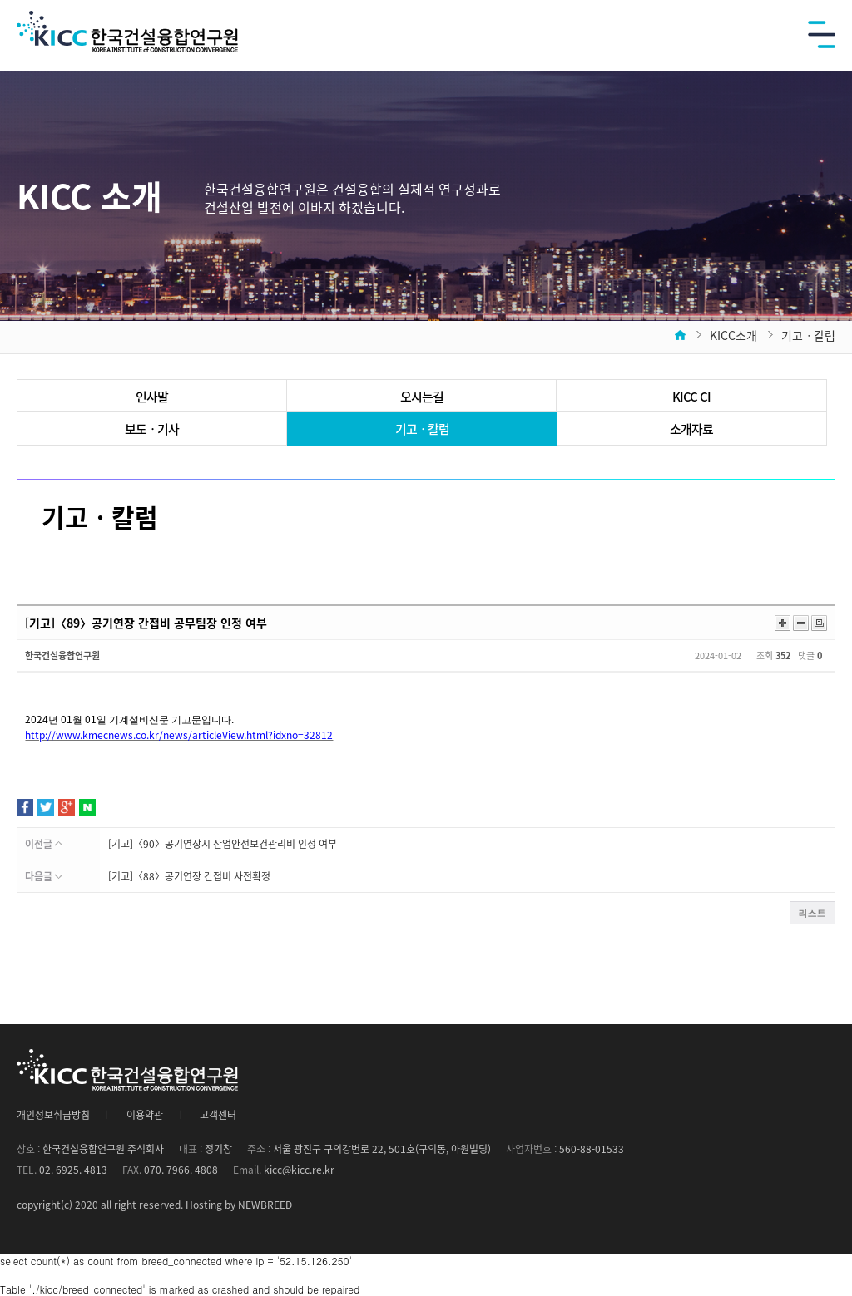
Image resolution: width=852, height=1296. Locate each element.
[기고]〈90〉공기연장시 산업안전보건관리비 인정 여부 (222, 843)
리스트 (812, 913)
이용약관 (144, 1114)
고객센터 (218, 1114)
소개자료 (691, 429)
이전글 (43, 843)
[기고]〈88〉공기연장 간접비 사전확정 (189, 876)
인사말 (152, 396)
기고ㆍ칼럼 (422, 429)
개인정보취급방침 (53, 1114)
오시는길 (421, 396)
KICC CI (691, 396)
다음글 (43, 876)
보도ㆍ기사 (152, 429)
